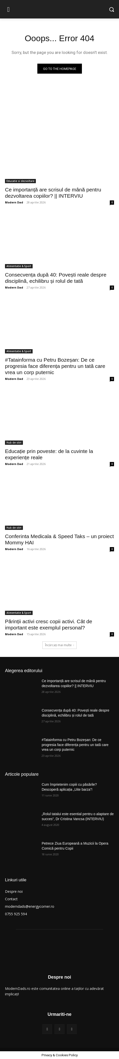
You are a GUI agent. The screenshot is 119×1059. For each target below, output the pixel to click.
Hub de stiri (13, 442)
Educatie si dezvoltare (20, 181)
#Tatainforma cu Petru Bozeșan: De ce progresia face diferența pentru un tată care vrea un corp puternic (55, 366)
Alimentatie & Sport (18, 266)
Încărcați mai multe (59, 645)
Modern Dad (14, 202)
